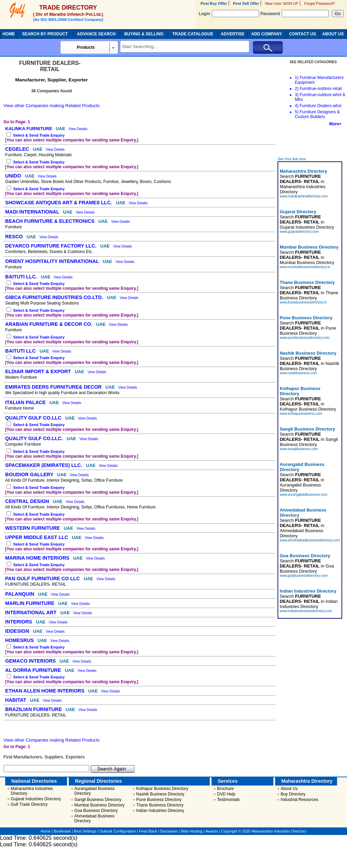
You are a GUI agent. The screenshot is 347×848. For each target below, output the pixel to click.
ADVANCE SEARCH (96, 34)
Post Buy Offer (213, 3)
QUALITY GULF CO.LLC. (34, 438)
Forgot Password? (319, 3)
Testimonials (228, 799)
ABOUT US (333, 34)
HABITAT (16, 700)
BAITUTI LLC (21, 351)
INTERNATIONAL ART (31, 612)
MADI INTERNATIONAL (33, 212)
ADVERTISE (233, 34)
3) (297, 94)
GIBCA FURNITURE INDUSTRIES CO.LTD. (55, 297)
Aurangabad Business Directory (94, 791)
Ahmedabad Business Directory (94, 818)
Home (46, 831)
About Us (289, 788)
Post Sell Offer (246, 3)
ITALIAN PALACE (26, 402)
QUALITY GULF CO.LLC (34, 418)
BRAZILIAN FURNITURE (34, 709)
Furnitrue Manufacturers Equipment (319, 80)
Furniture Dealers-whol (320, 105)
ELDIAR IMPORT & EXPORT (38, 371)
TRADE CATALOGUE (192, 34)
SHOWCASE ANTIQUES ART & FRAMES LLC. (59, 202)
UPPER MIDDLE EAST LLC (37, 537)
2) (297, 88)
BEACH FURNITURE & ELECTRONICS (50, 221)
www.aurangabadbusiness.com (303, 494)
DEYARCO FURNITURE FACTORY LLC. (51, 246)
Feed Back (148, 831)
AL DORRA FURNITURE (33, 670)
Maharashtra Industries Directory (32, 791)
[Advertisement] (310, 141)
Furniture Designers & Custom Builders (317, 114)
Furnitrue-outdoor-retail (321, 88)
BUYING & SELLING (143, 34)
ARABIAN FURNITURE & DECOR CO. (49, 324)
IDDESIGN (18, 631)
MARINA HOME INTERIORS (38, 558)
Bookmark (62, 831)
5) (297, 112)
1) (297, 77)
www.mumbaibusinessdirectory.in (305, 267)
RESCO (14, 236)
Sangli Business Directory (97, 799)
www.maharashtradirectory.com (303, 196)
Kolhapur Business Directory (162, 788)
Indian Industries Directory (160, 810)
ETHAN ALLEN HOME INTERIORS (45, 691)
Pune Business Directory (158, 799)
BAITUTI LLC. (22, 276)
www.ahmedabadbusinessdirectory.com (310, 540)
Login (229, 13)
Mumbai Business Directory (99, 805)
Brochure (225, 788)
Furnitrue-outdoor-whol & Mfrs (320, 97)
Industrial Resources (299, 799)
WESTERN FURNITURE (33, 528)
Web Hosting (192, 831)
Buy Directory (293, 794)
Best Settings (85, 831)
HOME (8, 34)
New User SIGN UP (282, 3)
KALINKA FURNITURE (29, 128)
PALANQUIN (20, 594)
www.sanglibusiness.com (299, 449)
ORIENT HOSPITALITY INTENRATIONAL (52, 261)
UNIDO (13, 176)
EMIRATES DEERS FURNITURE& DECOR (54, 387)
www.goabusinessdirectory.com (303, 575)
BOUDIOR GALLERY (30, 474)
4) (297, 105)
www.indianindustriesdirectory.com (306, 611)
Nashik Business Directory (160, 794)
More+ (335, 124)
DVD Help (226, 794)
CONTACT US (302, 34)
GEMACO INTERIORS (31, 661)
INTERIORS (19, 621)
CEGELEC (18, 149)
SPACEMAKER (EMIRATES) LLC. (44, 465)
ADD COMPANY (266, 34)
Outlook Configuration (117, 831)
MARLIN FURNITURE (30, 603)
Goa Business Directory (96, 810)
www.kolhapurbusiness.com (301, 413)
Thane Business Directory (159, 805)
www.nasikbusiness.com (298, 373)
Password (294, 13)
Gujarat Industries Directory (36, 799)
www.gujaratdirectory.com (299, 231)
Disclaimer (169, 831)
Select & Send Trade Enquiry (39, 135)
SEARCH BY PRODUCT (45, 34)
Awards (211, 831)
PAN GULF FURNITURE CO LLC (43, 578)
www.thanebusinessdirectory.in (303, 302)
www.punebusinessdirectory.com (304, 338)
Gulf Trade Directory (29, 804)
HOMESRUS (20, 640)
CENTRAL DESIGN (28, 501)
